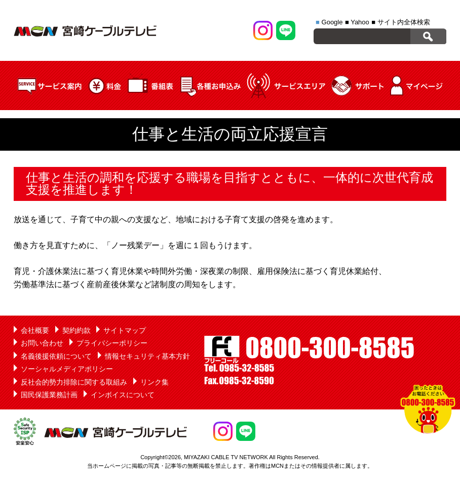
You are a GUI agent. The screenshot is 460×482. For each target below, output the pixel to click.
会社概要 (35, 330)
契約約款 (76, 330)
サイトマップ (124, 330)
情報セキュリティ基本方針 (147, 356)
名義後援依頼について (56, 356)
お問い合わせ (42, 343)
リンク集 (154, 382)
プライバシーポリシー (111, 343)
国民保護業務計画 (49, 395)
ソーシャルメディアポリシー (67, 369)
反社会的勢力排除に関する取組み (74, 382)
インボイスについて (123, 395)
